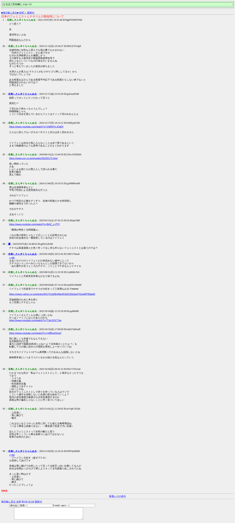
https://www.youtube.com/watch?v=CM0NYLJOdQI (36, 126)
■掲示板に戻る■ (9, 12)
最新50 (30, 12)
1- (25, 12)
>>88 (12, 258)
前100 (25, 501)
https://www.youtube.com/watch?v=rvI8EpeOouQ (35, 333)
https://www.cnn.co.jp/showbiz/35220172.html (33, 158)
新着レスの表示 (117, 496)
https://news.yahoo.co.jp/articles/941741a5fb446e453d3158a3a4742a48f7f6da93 (52, 294)
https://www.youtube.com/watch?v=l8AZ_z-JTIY (34, 224)
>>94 (12, 455)
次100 (31, 501)
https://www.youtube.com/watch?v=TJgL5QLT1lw (35, 320)
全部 (21, 12)
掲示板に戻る (8, 501)
